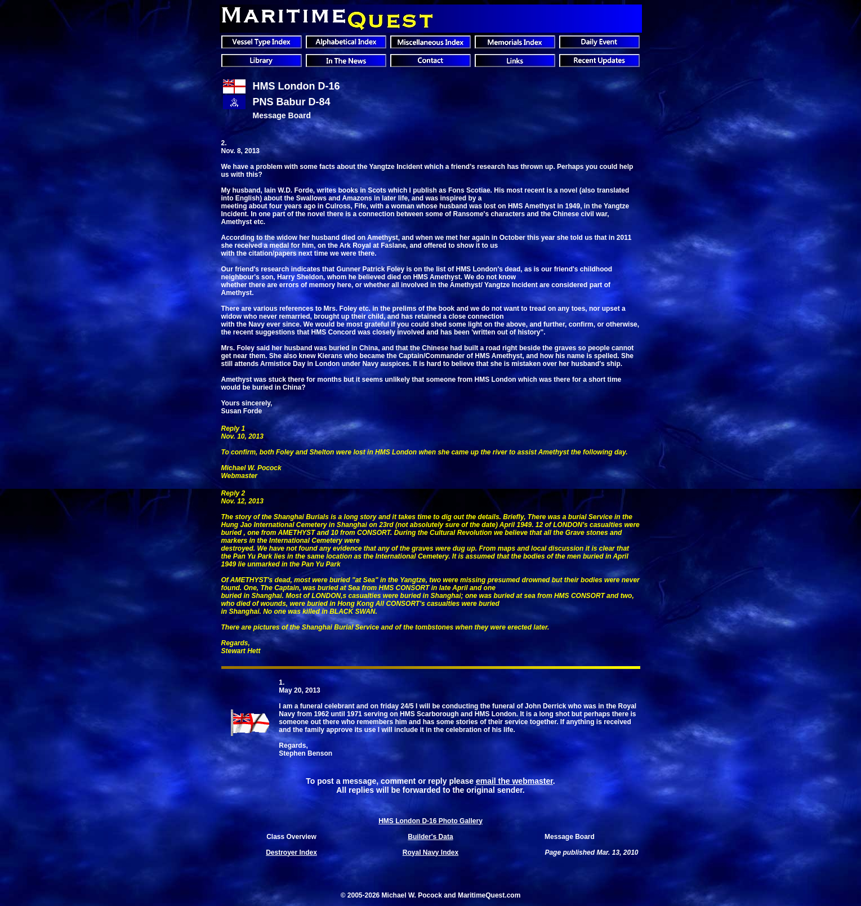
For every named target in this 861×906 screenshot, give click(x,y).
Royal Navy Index (430, 852)
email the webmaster (514, 781)
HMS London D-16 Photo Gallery (430, 821)
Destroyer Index (291, 852)
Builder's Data (430, 837)
